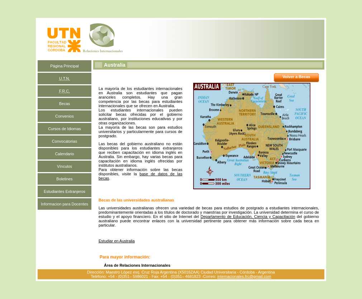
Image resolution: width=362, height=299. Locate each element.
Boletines (64, 179)
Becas (64, 103)
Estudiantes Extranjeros (64, 191)
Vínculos (64, 166)
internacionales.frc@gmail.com (244, 276)
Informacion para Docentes (64, 204)
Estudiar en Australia (117, 241)
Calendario (64, 154)
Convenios (64, 116)
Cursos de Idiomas (64, 129)
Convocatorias (64, 141)
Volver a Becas (296, 77)
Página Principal (64, 66)
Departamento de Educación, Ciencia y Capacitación (248, 216)
